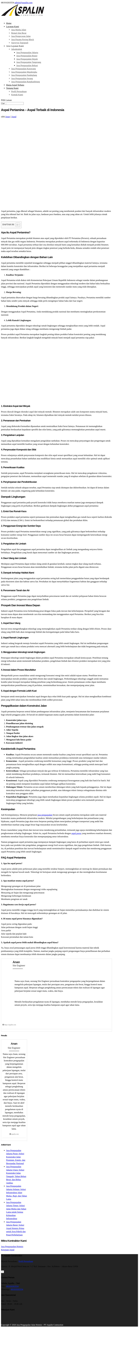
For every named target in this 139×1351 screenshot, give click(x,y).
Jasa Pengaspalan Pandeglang (24, 75)
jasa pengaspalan (45, 815)
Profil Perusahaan (19, 91)
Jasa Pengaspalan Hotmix (12, 1246)
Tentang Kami (12, 88)
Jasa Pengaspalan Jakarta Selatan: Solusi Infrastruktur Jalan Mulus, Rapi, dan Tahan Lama (16, 1192)
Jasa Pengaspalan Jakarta (27, 52)
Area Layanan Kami (15, 46)
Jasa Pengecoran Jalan (21, 36)
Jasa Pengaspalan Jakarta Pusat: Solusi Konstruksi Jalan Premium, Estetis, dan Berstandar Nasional (15, 1157)
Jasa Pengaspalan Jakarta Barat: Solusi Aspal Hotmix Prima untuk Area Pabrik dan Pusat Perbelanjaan (16, 1228)
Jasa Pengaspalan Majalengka (24, 72)
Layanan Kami (12, 26)
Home (8, 23)
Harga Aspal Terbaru (15, 85)
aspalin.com (14, 1134)
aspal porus (76, 833)
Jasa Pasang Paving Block (22, 39)
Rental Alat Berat (18, 33)
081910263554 (12, 1286)
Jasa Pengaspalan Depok (27, 59)
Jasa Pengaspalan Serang (22, 78)
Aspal (13, 116)
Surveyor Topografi (19, 42)
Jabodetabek (16, 49)
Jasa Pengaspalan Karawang (23, 68)
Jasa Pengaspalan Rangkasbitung (25, 81)
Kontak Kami (17, 94)
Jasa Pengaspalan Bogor (26, 55)
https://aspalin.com (9, 1025)
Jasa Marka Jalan (18, 30)
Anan (7, 116)
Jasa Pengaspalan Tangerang (28, 62)
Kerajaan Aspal (7, 1250)
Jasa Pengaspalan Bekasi (27, 65)
